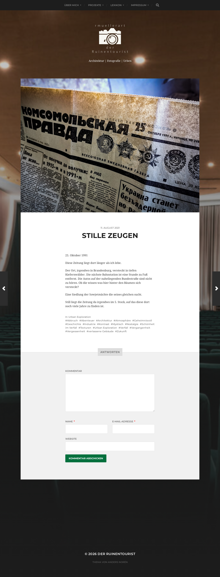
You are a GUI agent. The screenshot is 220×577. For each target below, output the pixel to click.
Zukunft (122, 331)
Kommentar (73, 371)
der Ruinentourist (116, 554)
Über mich (71, 5)
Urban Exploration (79, 316)
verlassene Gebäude (101, 331)
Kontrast (104, 324)
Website (71, 438)
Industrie (90, 324)
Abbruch (72, 320)
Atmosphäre (123, 320)
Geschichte (74, 324)
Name (70, 421)
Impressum (138, 5)
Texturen (85, 327)
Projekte (94, 5)
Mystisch (118, 324)
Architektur (105, 320)
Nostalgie (132, 324)
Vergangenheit (140, 327)
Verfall (124, 327)
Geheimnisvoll (143, 320)
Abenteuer (88, 320)
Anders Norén (118, 562)
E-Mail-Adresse (123, 421)
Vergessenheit (76, 331)
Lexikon (116, 5)
